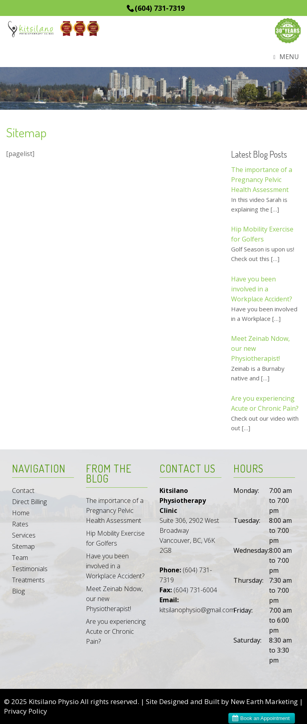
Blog (18, 591)
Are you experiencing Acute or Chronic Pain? (116, 631)
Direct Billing (29, 501)
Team (20, 557)
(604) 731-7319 (160, 8)
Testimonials (30, 568)
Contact (23, 490)
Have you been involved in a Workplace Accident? (115, 566)
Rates (20, 524)
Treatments (28, 580)
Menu (286, 57)
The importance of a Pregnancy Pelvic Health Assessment (115, 510)
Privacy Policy (25, 711)
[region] (153, 88)
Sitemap (23, 546)
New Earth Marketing (264, 701)
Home (21, 512)
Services (24, 535)
